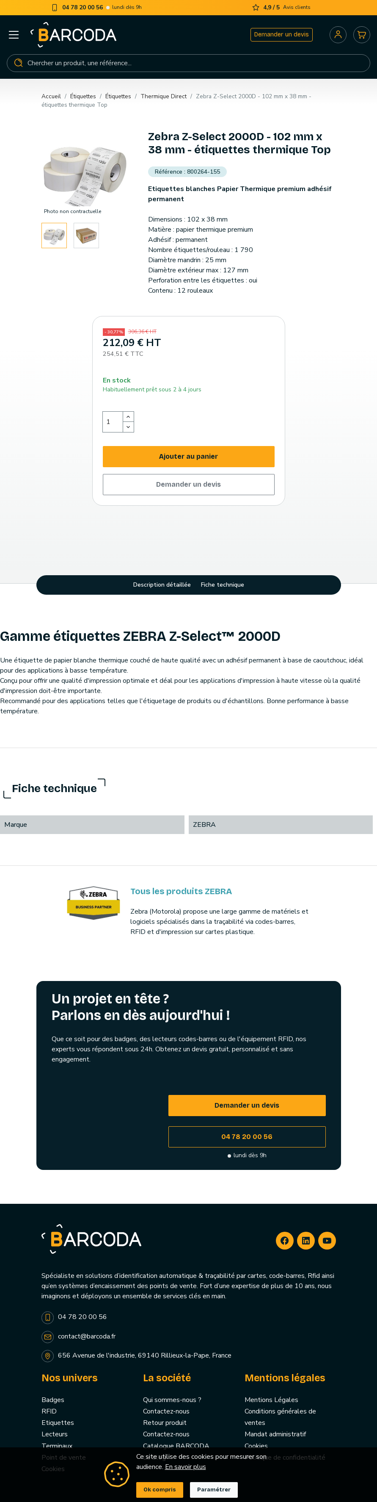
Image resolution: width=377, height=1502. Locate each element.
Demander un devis (281, 34)
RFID (49, 1411)
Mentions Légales (271, 1400)
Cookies (256, 1446)
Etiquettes (57, 1422)
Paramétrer (214, 1489)
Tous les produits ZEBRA (181, 891)
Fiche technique (222, 585)
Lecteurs (54, 1434)
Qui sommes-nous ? (172, 1400)
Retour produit (165, 1422)
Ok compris (159, 1489)
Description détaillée (162, 585)
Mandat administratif (275, 1434)
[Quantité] (113, 421)
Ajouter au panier (188, 456)
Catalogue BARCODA (176, 1446)
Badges (52, 1400)
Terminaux (56, 1446)
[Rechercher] (188, 63)
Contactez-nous (166, 1411)
